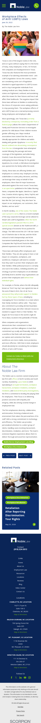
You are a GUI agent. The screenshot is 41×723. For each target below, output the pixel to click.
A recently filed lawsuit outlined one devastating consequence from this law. (19, 145)
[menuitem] (20, 707)
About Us (20, 566)
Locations (20, 577)
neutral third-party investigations (26, 391)
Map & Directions (20, 614)
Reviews (20, 581)
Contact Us (20, 591)
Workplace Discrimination (14, 447)
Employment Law (20, 570)
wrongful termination (20, 385)
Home (20, 562)
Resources (20, 573)
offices (14, 379)
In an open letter (8, 188)
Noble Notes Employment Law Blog (18, 442)
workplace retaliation (20, 388)
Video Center (20, 588)
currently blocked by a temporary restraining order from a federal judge (20, 122)
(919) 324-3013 (20, 549)
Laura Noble (22, 382)
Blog (20, 584)
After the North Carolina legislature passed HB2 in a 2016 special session (19, 223)
